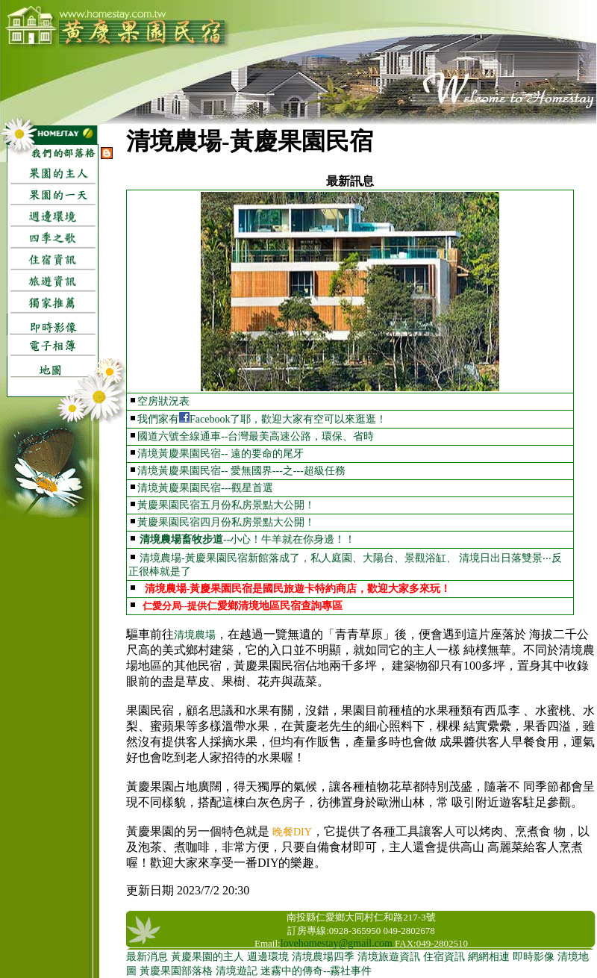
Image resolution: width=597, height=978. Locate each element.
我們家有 (158, 419)
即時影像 (533, 956)
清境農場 (195, 635)
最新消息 (147, 956)
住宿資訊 (444, 956)
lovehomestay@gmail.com (337, 943)
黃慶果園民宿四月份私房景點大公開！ (226, 522)
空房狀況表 (163, 401)
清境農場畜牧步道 (181, 539)
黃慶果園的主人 (207, 956)
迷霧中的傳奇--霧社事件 (316, 971)
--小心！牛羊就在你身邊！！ (289, 539)
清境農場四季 (323, 956)
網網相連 (489, 956)
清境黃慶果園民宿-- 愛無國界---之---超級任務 (241, 470)
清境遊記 (236, 971)
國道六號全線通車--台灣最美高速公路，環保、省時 (255, 436)
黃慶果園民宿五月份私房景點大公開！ (226, 505)
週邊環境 (268, 956)
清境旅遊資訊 (388, 956)
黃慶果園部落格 (176, 971)
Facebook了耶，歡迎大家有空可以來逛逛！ (288, 419)
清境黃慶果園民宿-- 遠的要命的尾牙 (220, 453)
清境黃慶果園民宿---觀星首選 (205, 487)
